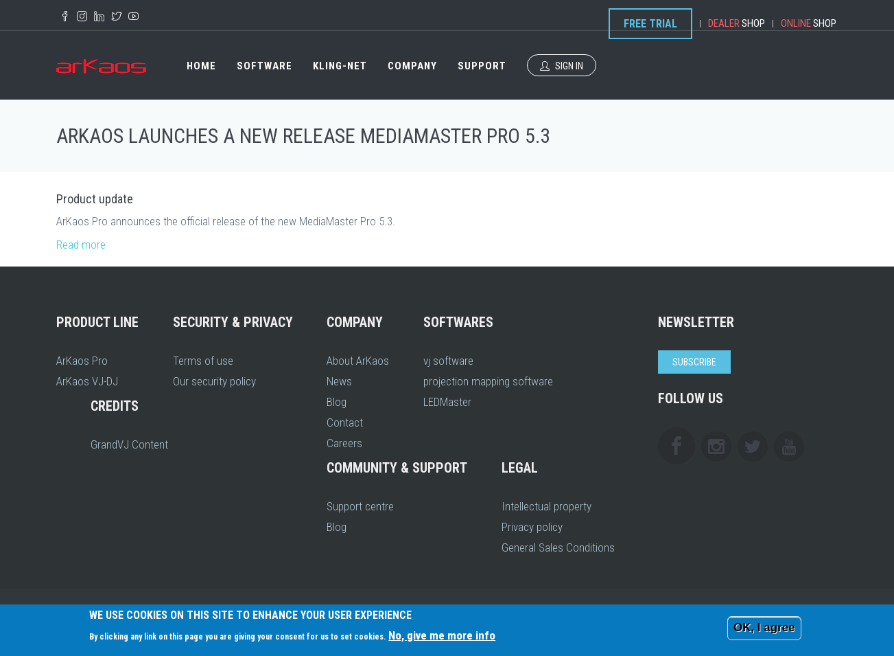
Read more (81, 244)
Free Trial (650, 23)
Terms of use (203, 360)
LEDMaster (447, 402)
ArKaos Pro (82, 360)
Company (412, 66)
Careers (344, 443)
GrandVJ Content (129, 444)
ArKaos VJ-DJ (87, 381)
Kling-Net (340, 66)
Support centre (360, 506)
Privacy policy (532, 527)
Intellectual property (546, 506)
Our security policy (214, 381)
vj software (448, 360)
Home (201, 66)
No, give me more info (441, 635)
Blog (336, 402)
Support (482, 66)
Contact (345, 422)
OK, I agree (764, 627)
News (339, 381)
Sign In (561, 65)
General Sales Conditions (558, 547)
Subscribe (694, 362)
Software (264, 66)
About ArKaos (358, 360)
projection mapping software (488, 381)
